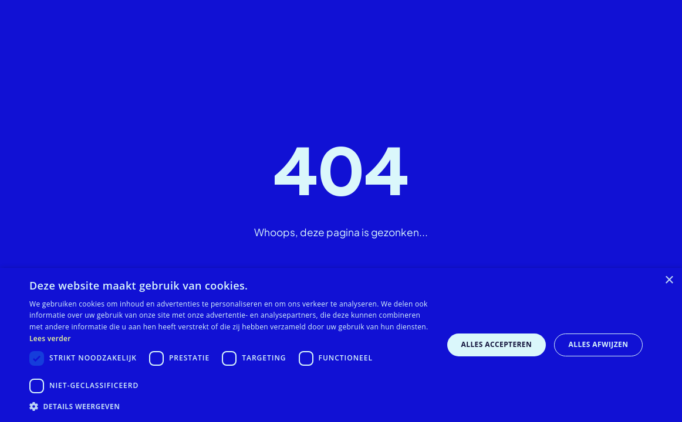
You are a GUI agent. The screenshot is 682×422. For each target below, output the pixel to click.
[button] (230, 406)
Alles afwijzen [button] (599, 344)
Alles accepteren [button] (496, 344)
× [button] (668, 280)
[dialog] (341, 345)
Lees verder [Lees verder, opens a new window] (50, 338)
